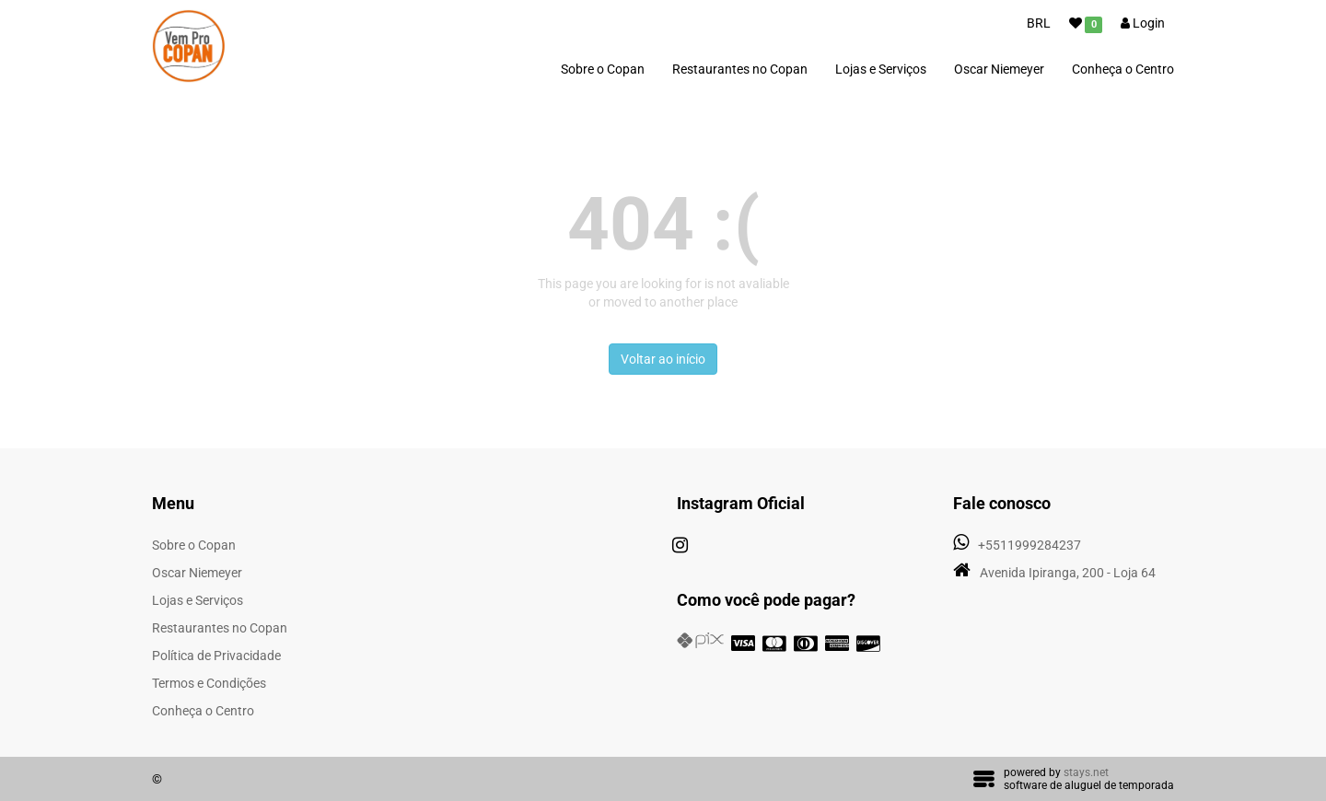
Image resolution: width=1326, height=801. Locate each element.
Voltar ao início (663, 359)
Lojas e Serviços (880, 69)
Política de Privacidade (216, 655)
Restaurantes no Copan (740, 69)
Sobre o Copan (603, 69)
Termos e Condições (209, 683)
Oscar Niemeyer (999, 69)
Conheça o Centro (1123, 69)
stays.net (1086, 772)
